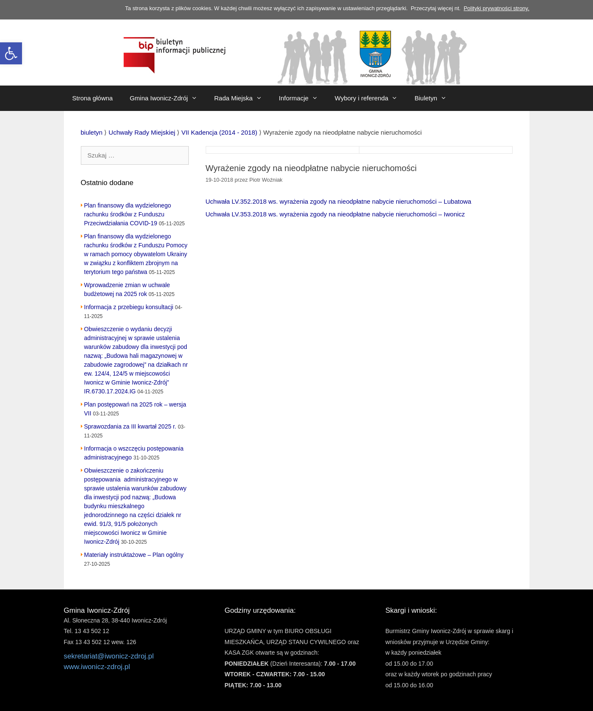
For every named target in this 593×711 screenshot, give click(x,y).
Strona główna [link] (92, 98)
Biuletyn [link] (434, 98)
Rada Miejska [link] (242, 98)
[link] (11, 53)
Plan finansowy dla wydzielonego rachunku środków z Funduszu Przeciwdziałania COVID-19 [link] (127, 214)
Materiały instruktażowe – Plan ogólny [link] (134, 554)
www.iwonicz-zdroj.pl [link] (97, 667)
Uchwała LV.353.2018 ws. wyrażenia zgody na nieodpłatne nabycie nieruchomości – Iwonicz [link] (335, 214)
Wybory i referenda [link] (370, 98)
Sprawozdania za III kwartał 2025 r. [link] (130, 426)
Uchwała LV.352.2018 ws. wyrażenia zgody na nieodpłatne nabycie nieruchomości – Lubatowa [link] (339, 201)
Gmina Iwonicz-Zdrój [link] (168, 98)
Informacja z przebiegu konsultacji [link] (129, 307)
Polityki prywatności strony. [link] (496, 8)
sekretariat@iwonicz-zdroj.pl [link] (109, 656)
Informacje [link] (302, 98)
